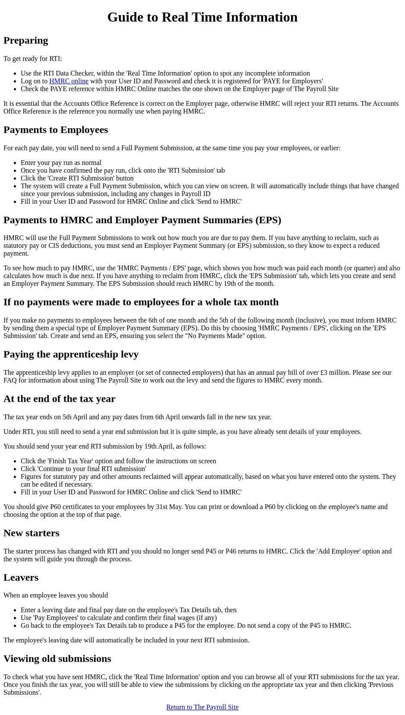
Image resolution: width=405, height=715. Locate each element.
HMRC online (68, 81)
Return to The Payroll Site (202, 707)
